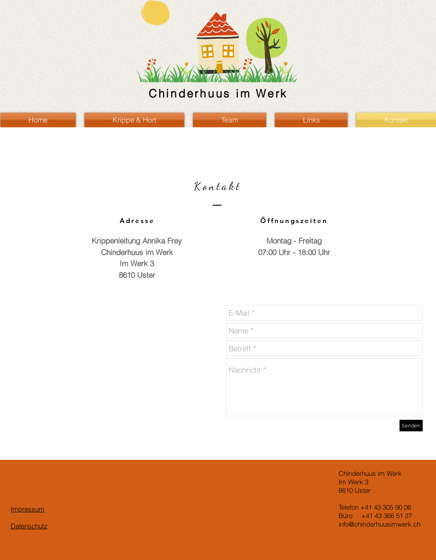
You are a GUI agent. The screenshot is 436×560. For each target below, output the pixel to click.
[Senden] (411, 425)
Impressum (27, 509)
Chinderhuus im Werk (218, 93)
